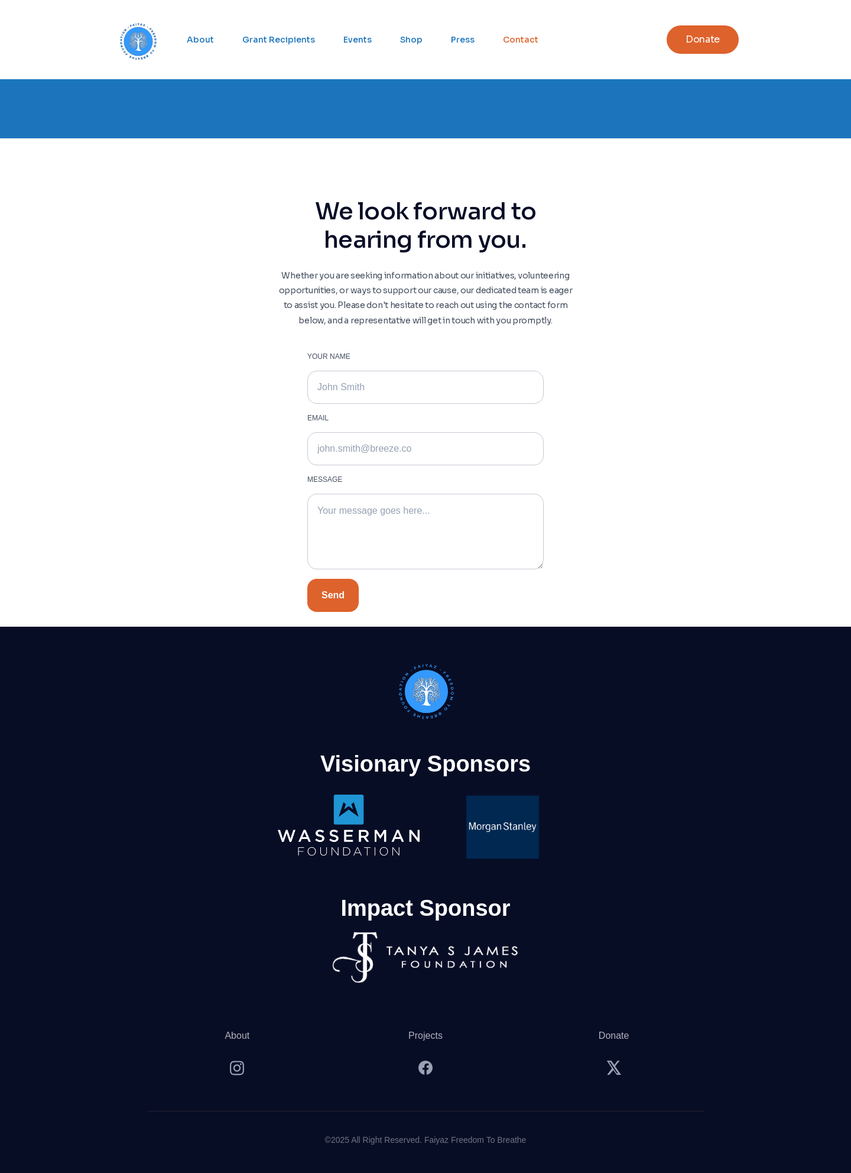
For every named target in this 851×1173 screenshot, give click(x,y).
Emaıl (318, 418)
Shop (411, 39)
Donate (614, 1036)
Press (463, 39)
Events (357, 39)
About (200, 39)
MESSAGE (324, 479)
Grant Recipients (278, 39)
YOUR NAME (328, 356)
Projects (425, 1036)
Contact (520, 39)
